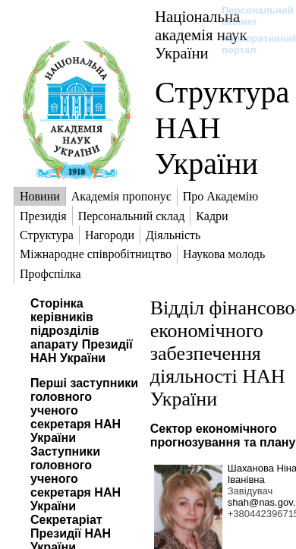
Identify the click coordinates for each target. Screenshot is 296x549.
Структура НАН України (222, 128)
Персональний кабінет (250, 16)
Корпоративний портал (250, 44)
